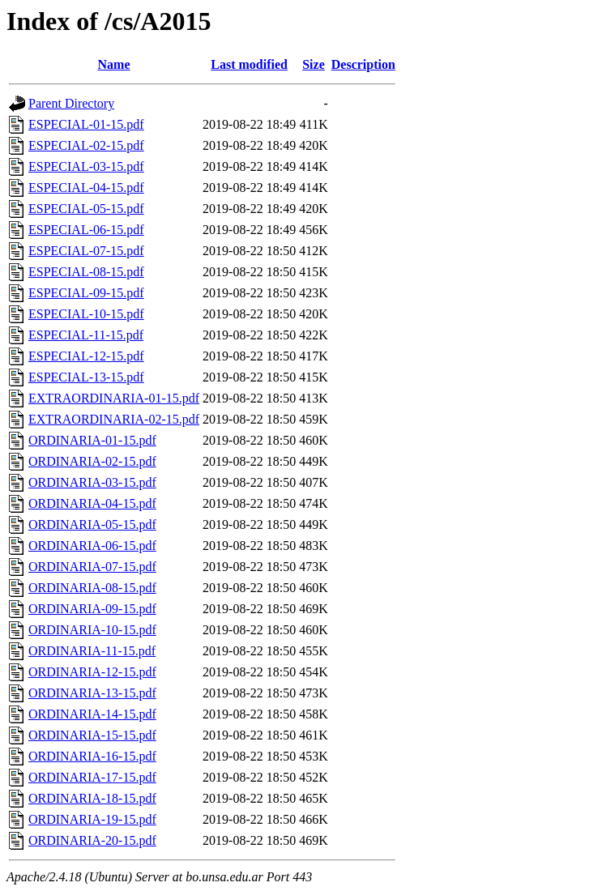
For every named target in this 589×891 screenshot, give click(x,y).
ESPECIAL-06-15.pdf (86, 230)
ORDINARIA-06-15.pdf (92, 545)
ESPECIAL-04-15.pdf (86, 187)
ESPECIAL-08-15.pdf (86, 272)
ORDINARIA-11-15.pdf (92, 651)
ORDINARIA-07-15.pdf (92, 566)
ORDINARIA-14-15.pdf (92, 714)
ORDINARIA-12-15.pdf (92, 672)
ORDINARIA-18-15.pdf (92, 798)
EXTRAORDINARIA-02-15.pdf (113, 419)
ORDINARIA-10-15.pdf (92, 630)
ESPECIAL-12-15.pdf (86, 356)
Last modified (249, 64)
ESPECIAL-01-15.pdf (86, 124)
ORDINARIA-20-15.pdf (92, 840)
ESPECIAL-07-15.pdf (86, 251)
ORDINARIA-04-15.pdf (92, 503)
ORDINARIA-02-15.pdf (92, 461)
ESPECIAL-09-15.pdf (86, 293)
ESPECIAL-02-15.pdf (86, 145)
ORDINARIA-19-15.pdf (92, 819)
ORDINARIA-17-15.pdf (92, 777)
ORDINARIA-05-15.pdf (92, 524)
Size (313, 64)
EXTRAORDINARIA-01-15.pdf (113, 398)
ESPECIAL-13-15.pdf (86, 377)
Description (363, 64)
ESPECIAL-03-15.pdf (86, 166)
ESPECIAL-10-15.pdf (86, 314)
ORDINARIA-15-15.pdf (92, 735)
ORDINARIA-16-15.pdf (92, 756)
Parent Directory (71, 103)
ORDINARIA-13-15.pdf (92, 693)
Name (114, 64)
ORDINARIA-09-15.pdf (92, 609)
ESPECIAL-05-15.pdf (86, 208)
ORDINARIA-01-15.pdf (92, 440)
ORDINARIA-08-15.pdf (92, 588)
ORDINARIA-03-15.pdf (92, 482)
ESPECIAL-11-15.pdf (85, 335)
